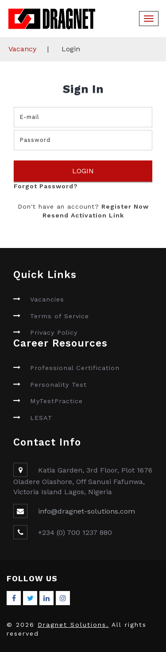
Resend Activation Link (83, 215)
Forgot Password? (46, 186)
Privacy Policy (53, 332)
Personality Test (58, 384)
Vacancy (22, 49)
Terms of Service (59, 316)
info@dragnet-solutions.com (86, 511)
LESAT (41, 417)
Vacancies (47, 299)
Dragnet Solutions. (73, 624)
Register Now (124, 206)
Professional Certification (75, 367)
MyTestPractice (56, 400)
